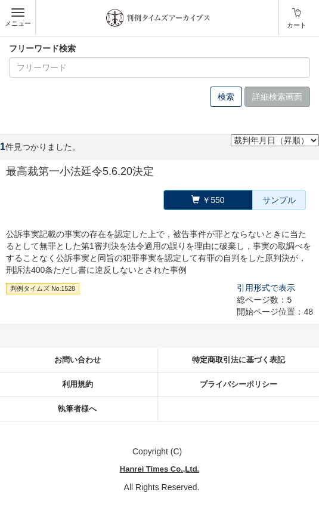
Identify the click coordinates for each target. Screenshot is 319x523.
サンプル (279, 200)
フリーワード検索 (42, 48)
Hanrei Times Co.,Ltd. (159, 468)
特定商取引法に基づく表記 (238, 359)
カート (296, 25)
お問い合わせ (77, 359)
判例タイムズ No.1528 (42, 288)
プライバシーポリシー (238, 384)
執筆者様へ (77, 408)
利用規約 (77, 384)
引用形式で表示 (266, 288)
